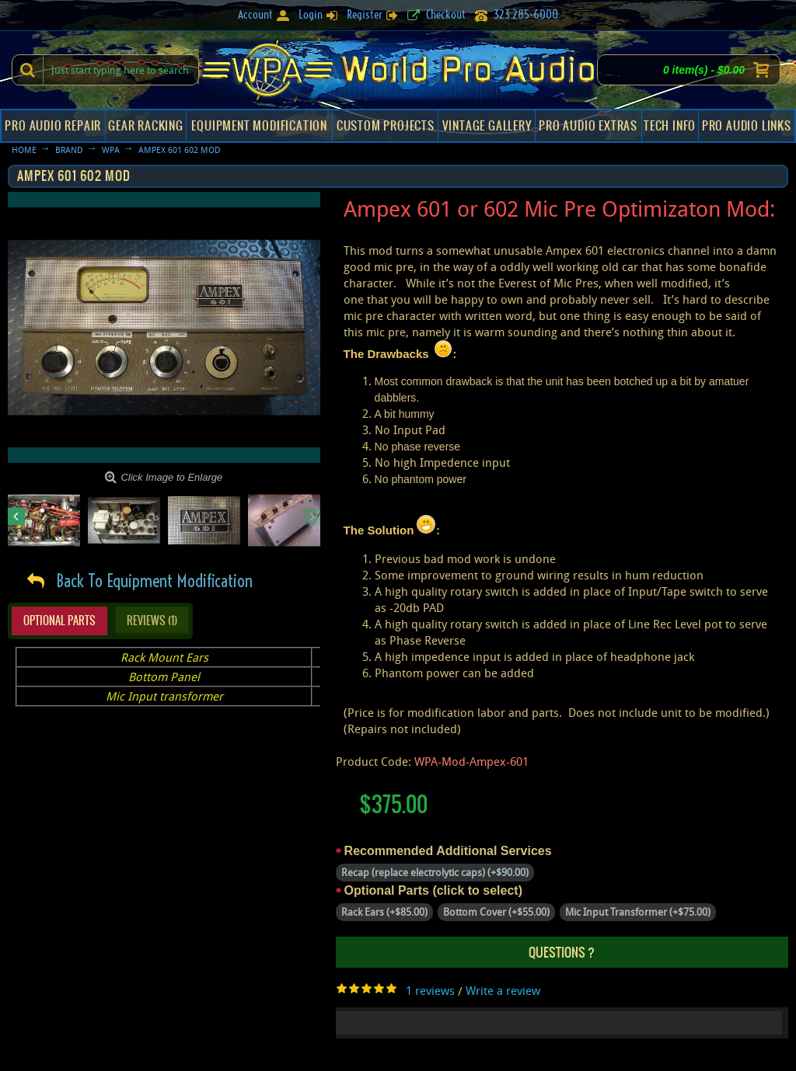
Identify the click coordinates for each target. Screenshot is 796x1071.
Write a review (503, 990)
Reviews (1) (152, 620)
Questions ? (562, 952)
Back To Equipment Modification (154, 581)
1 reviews (430, 990)
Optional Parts (59, 620)
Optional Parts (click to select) (433, 890)
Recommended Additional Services (448, 850)
